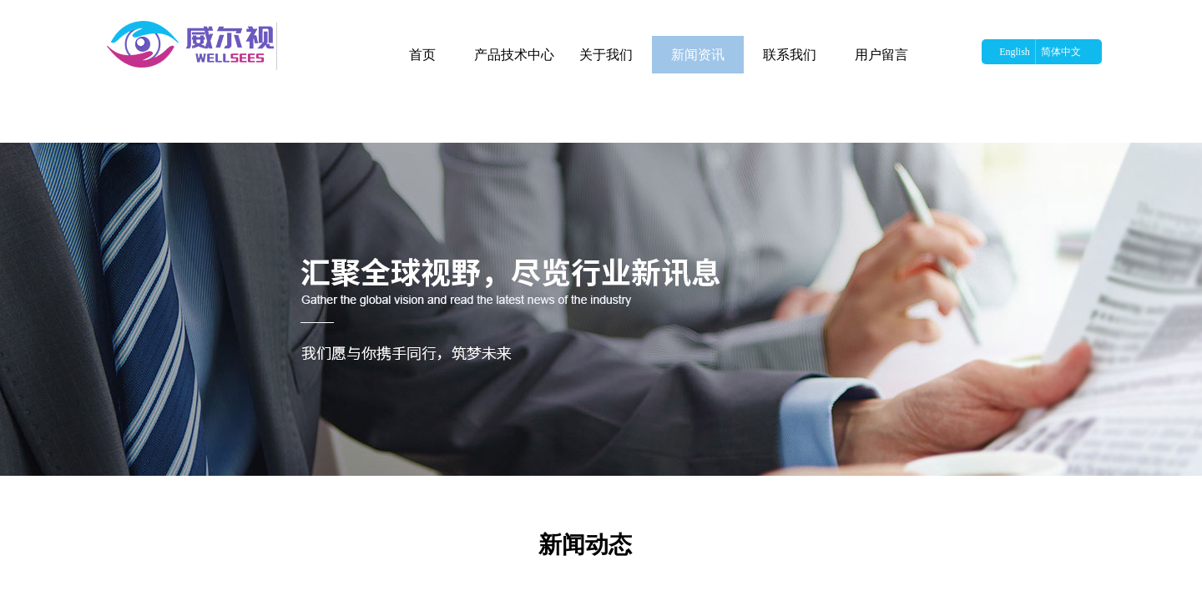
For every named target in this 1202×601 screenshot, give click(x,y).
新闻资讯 (698, 55)
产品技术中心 (514, 55)
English (1014, 52)
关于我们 (606, 55)
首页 (422, 55)
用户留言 (881, 55)
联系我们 (789, 55)
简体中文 (1061, 52)
